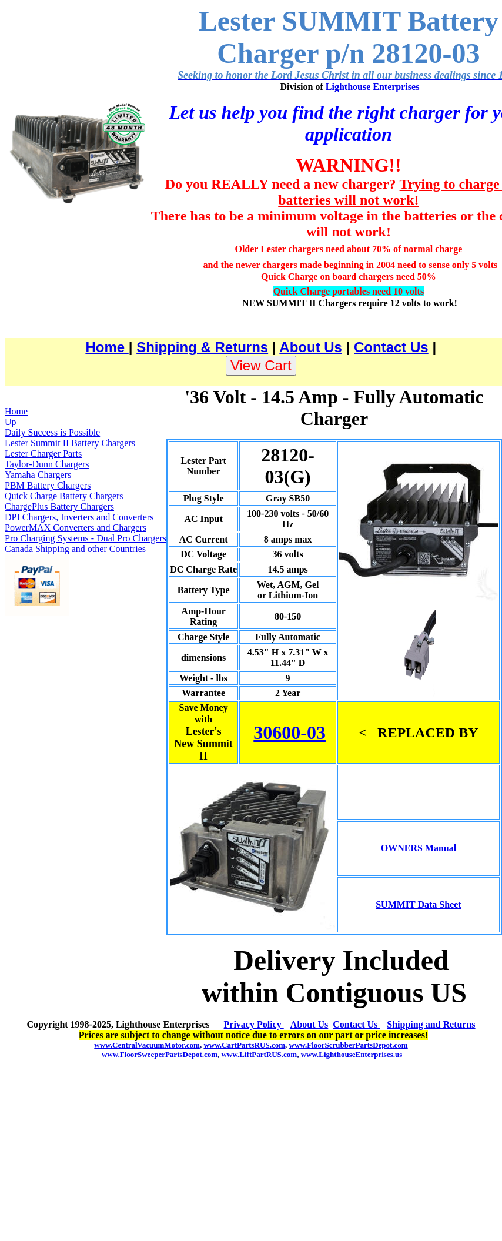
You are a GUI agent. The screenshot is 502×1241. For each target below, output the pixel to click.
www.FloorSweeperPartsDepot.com (159, 1054)
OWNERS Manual (418, 848)
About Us (310, 347)
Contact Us (391, 347)
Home (106, 347)
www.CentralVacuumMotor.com (147, 1045)
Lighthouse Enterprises (373, 87)
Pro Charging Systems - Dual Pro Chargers (85, 538)
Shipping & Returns (202, 347)
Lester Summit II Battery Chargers (70, 443)
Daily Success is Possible (52, 432)
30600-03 (289, 732)
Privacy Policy (254, 1024)
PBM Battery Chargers (48, 485)
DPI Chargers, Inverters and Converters (79, 517)
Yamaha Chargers (38, 475)
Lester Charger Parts (43, 454)
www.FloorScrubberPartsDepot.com (348, 1045)
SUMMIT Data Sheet (418, 904)
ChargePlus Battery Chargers (59, 506)
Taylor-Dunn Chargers (47, 464)
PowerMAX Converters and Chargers (75, 528)
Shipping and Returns (431, 1024)
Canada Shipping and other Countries (75, 549)
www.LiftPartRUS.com (258, 1054)
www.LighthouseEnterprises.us (352, 1054)
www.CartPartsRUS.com (244, 1045)
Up (10, 422)
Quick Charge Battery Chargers (64, 496)
